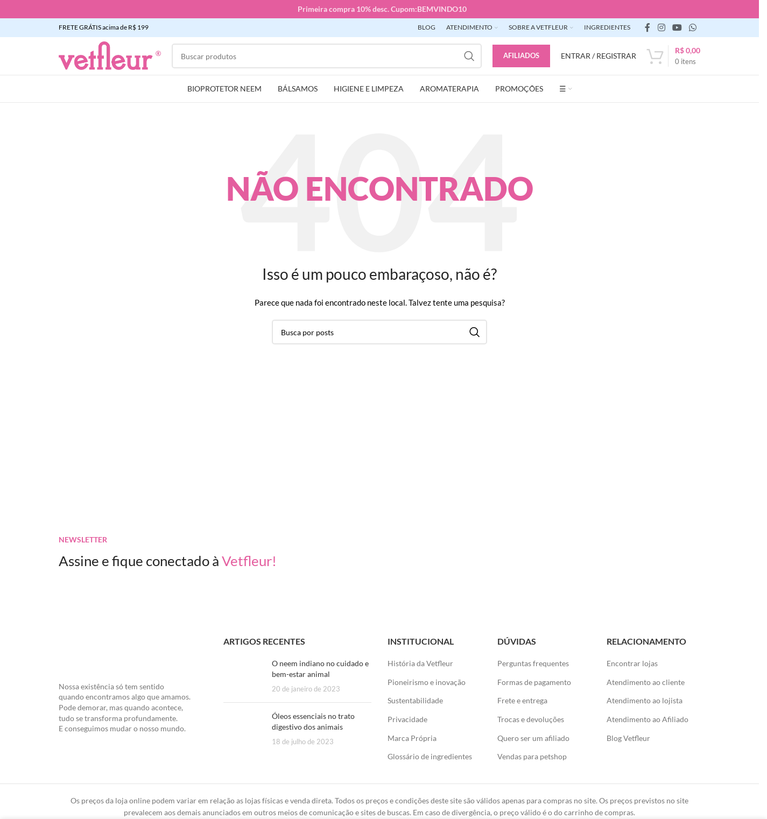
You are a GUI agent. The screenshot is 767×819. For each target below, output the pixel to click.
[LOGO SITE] (110, 55)
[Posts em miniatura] (243, 676)
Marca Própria (412, 738)
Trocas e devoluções (530, 719)
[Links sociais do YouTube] (677, 27)
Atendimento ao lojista (644, 700)
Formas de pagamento (534, 682)
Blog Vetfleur (628, 738)
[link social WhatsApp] (693, 27)
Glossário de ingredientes (430, 756)
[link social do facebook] (647, 27)
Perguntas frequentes (533, 663)
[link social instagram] (661, 27)
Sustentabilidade (415, 700)
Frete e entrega (522, 700)
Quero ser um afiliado (533, 738)
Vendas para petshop (532, 756)
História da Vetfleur (420, 663)
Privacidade (407, 719)
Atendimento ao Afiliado (647, 719)
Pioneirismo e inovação (427, 682)
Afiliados (521, 55)
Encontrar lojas (632, 663)
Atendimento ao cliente (646, 682)
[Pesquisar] (327, 56)
